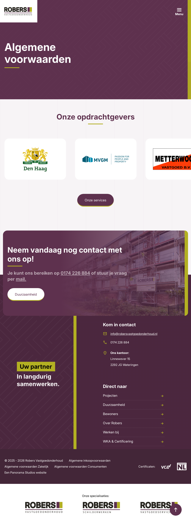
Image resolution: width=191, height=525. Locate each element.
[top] (176, 510)
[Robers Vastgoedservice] (159, 507)
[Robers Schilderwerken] (101, 507)
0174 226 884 (75, 283)
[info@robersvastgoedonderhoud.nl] (134, 334)
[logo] (18, 11)
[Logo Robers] (43, 507)
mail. (21, 289)
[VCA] (163, 466)
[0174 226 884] (134, 342)
